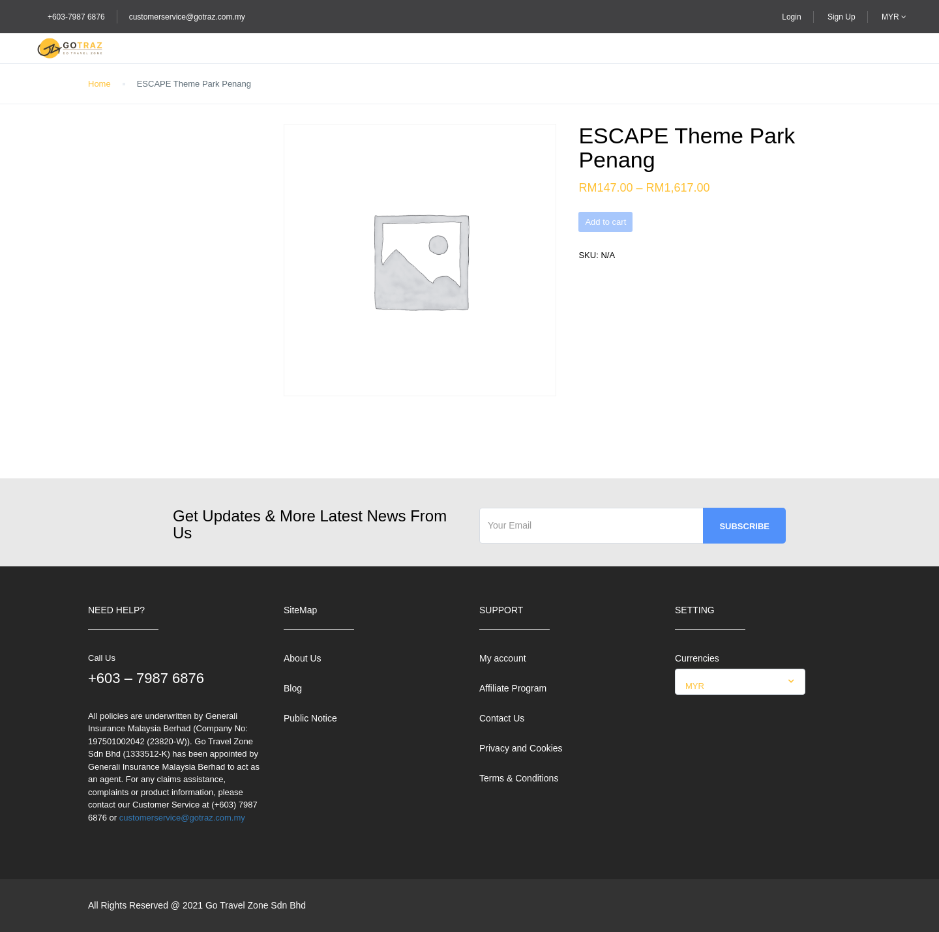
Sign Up (841, 17)
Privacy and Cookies (521, 748)
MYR (894, 17)
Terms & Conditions (518, 778)
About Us (302, 658)
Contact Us (501, 718)
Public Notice (310, 718)
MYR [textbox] (694, 686)
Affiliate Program (512, 688)
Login (791, 17)
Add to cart (605, 222)
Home (99, 84)
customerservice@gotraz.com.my (187, 17)
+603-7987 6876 (76, 17)
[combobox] (740, 682)
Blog (293, 688)
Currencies (697, 658)
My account (502, 658)
